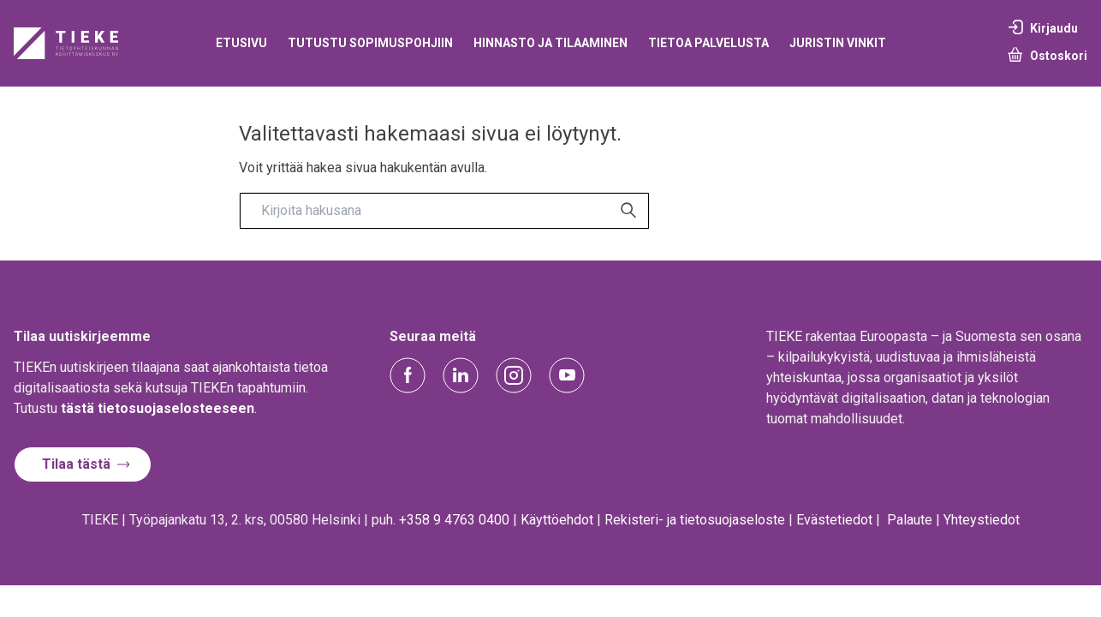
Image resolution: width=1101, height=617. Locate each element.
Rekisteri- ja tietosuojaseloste (694, 520)
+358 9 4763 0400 (454, 520)
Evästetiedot (834, 520)
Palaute (909, 520)
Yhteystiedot (981, 520)
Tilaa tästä (76, 464)
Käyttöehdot (557, 520)
